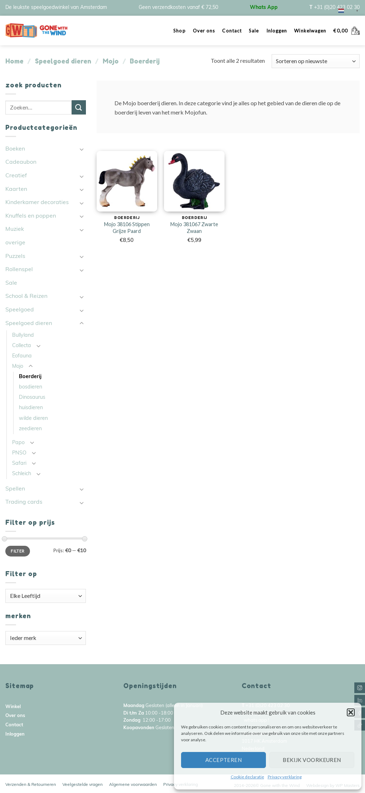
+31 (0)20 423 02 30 (337, 7)
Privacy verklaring (285, 776)
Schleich (21, 474)
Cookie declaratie (247, 776)
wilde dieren (33, 418)
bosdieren (30, 387)
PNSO (19, 453)
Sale (254, 31)
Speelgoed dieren (63, 61)
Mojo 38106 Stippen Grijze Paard (127, 227)
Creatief (16, 176)
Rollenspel (19, 270)
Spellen (15, 489)
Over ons (204, 31)
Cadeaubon (20, 162)
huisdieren (31, 408)
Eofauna (22, 356)
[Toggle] (81, 149)
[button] (350, 712)
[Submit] (79, 107)
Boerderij (30, 377)
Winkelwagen (310, 31)
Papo (18, 443)
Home (14, 61)
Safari (19, 463)
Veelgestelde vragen (82, 785)
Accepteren (223, 760)
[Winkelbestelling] (316, 61)
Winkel (13, 707)
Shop (179, 31)
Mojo (111, 61)
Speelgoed (19, 310)
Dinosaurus (32, 397)
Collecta (21, 346)
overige (15, 243)
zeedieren (30, 429)
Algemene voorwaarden (133, 785)
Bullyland (23, 335)
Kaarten (16, 189)
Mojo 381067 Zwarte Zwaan (194, 227)
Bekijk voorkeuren (312, 760)
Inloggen (276, 31)
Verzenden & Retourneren (30, 785)
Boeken (15, 149)
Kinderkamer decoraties (37, 202)
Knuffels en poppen (30, 216)
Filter (17, 551)
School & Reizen (26, 296)
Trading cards (23, 502)
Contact (232, 31)
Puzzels (15, 256)
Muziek (14, 229)
